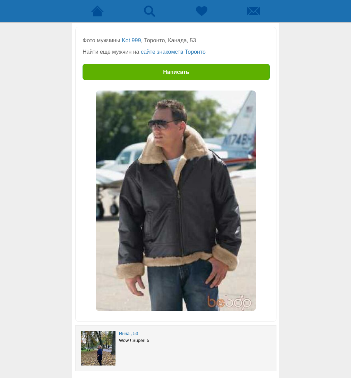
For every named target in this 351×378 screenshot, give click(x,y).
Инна (124, 333)
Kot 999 (131, 40)
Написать (176, 72)
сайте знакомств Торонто (173, 52)
